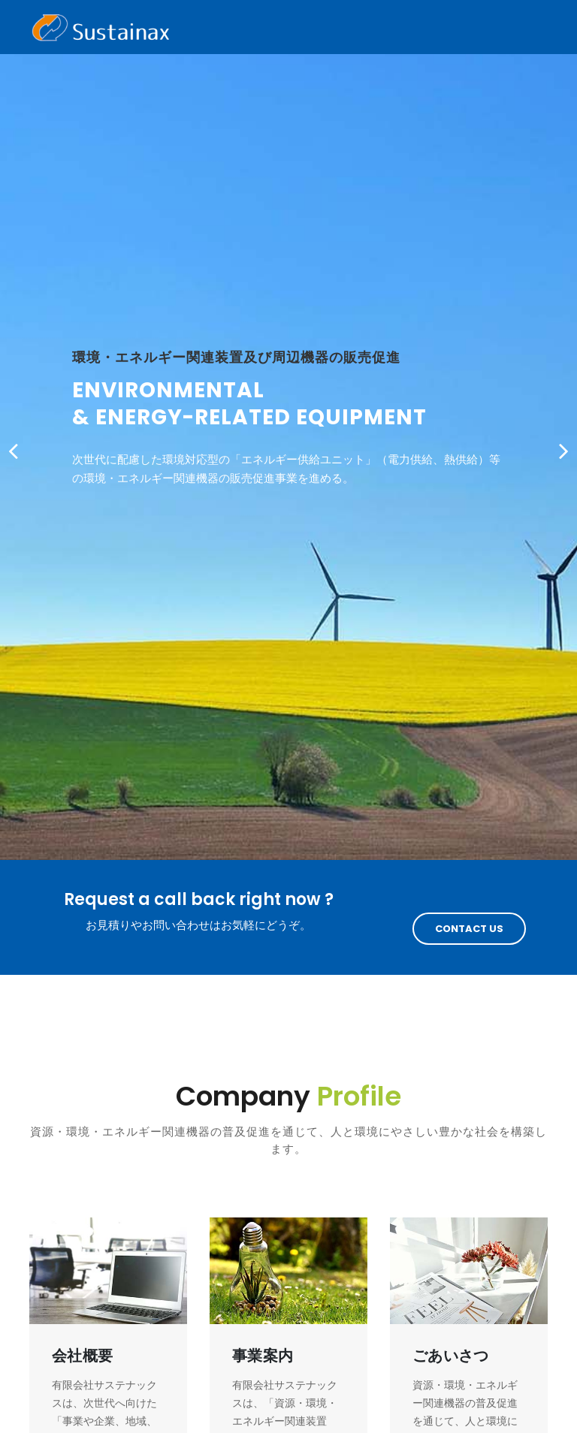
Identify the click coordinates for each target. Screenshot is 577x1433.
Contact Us (469, 929)
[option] (288, 430)
